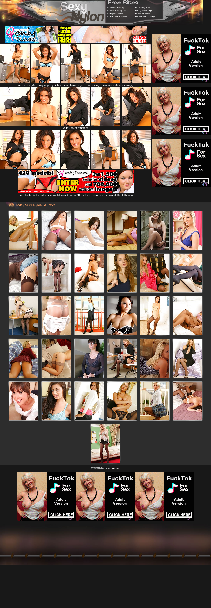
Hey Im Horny (143, 13)
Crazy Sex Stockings (146, 17)
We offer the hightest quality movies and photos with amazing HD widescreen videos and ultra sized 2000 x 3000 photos (76, 193)
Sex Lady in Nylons (118, 17)
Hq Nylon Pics (116, 13)
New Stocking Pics (118, 10)
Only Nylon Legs (144, 10)
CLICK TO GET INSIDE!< (76, 128)
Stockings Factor (144, 7)
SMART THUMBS (112, 468)
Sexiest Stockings (117, 7)
